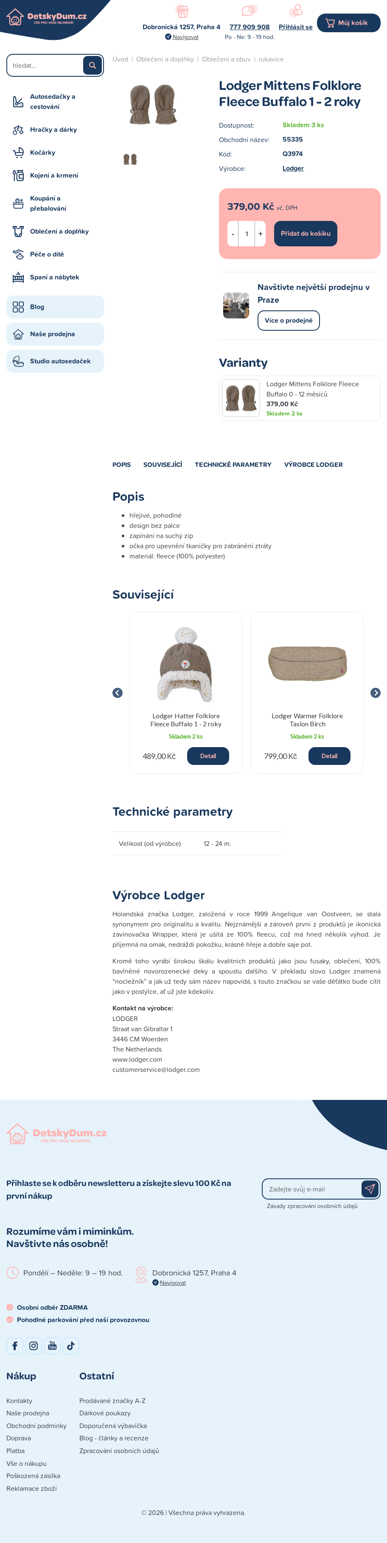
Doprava (18, 1438)
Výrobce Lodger (313, 464)
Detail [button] (208, 755)
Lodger (293, 168)
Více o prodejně (289, 320)
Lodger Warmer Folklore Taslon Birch (307, 720)
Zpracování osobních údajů (119, 1450)
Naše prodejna (52, 334)
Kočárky (42, 152)
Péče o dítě (47, 254)
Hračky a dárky (53, 129)
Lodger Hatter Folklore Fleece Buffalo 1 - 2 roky (186, 720)
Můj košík (353, 23)
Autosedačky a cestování (53, 102)
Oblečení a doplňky (59, 231)
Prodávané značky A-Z (112, 1400)
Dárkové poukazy (105, 1412)
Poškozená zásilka (33, 1475)
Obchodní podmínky (36, 1425)
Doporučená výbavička (113, 1425)
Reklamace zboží (31, 1488)
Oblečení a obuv (226, 59)
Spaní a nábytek (54, 277)
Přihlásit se (296, 27)
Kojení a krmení (54, 175)
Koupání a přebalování (48, 203)
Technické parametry (233, 464)
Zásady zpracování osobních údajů (312, 1206)
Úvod (120, 59)
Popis (121, 464)
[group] (186, 693)
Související (162, 464)
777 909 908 (250, 27)
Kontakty (19, 1400)
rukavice (271, 59)
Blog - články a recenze (114, 1438)
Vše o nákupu (26, 1463)
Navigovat (186, 37)
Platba (15, 1450)
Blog (37, 307)
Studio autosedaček (60, 361)
